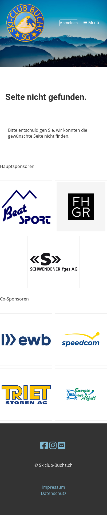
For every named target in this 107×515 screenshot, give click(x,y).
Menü (91, 22)
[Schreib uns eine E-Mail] (61, 445)
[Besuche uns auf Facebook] (44, 445)
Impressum (53, 487)
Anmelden (69, 22)
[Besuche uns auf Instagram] (53, 445)
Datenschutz (53, 493)
